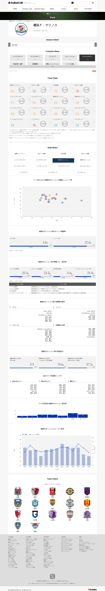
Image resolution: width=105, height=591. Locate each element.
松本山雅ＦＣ (47, 545)
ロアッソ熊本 (47, 564)
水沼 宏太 (48, 317)
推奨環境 (44, 581)
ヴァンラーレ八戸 (30, 540)
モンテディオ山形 (30, 545)
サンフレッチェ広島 (12, 564)
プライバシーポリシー (51, 581)
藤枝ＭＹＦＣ (29, 559)
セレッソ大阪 (11, 559)
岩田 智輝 (48, 333)
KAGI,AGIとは (82, 545)
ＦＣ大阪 (46, 552)
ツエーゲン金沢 (47, 548)
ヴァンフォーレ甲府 (30, 554)
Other (80, 537)
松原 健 (49, 337)
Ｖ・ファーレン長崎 (12, 567)
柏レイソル (10, 545)
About (76, 9)
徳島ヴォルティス (30, 561)
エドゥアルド (91, 337)
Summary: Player (39, 9)
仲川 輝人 (48, 319)
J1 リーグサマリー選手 (66, 540)
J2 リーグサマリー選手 (66, 545)
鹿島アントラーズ (12, 539)
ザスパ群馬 (46, 542)
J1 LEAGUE (10, 537)
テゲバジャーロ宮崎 (30, 567)
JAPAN (52, 9)
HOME (15, 9)
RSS (94, 71)
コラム (80, 539)
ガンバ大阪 (10, 558)
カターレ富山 (29, 557)
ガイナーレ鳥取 (47, 555)
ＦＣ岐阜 (46, 549)
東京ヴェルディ (11, 548)
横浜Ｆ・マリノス (12, 552)
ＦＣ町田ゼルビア (12, 549)
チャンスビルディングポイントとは (87, 543)
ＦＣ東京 (10, 546)
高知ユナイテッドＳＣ (48, 561)
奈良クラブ (46, 554)
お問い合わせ (65, 581)
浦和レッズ (10, 542)
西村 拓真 (92, 317)
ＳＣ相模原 (46, 543)
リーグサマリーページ (43, 133)
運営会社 (59, 581)
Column (63, 9)
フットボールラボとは (84, 542)
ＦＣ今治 (28, 562)
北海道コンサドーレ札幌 (31, 539)
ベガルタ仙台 (29, 542)
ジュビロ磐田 (29, 558)
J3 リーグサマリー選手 (66, 549)
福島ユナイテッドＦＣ (48, 539)
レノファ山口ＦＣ (48, 557)
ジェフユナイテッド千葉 (13, 543)
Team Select (88, 9)
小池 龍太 (92, 331)
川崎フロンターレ (12, 551)
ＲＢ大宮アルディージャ (31, 549)
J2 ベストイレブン (65, 546)
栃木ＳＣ (46, 540)
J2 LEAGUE (28, 537)
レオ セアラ (48, 311)
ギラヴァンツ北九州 (48, 562)
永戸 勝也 (48, 340)
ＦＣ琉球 (46, 567)
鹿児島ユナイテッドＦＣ (49, 565)
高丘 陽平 (92, 333)
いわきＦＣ (28, 546)
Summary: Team (27, 9)
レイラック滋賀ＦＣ (48, 551)
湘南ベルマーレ (29, 552)
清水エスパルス (11, 554)
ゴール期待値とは (83, 551)
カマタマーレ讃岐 (48, 558)
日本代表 (81, 540)
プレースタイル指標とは (84, 546)
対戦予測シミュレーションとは (86, 549)
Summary (63, 537)
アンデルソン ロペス (45, 315)
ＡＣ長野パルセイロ (48, 546)
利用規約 (39, 581)
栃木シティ (28, 548)
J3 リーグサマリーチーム (67, 548)
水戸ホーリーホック (12, 540)
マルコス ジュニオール (44, 329)
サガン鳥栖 (28, 564)
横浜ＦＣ (28, 551)
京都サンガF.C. (11, 557)
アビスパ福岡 (11, 565)
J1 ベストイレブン (65, 542)
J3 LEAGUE (46, 537)
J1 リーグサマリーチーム (67, 539)
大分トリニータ (29, 565)
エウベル (49, 313)
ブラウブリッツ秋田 (30, 543)
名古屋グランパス (12, 555)
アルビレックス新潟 (30, 555)
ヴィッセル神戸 (11, 561)
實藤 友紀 (48, 321)
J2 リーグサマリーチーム (67, 543)
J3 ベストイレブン (65, 551)
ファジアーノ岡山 (12, 562)
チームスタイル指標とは (17, 131)
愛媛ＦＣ (46, 559)
